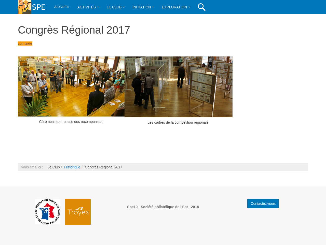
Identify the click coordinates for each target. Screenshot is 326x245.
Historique (72, 167)
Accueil (62, 7)
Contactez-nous (263, 203)
